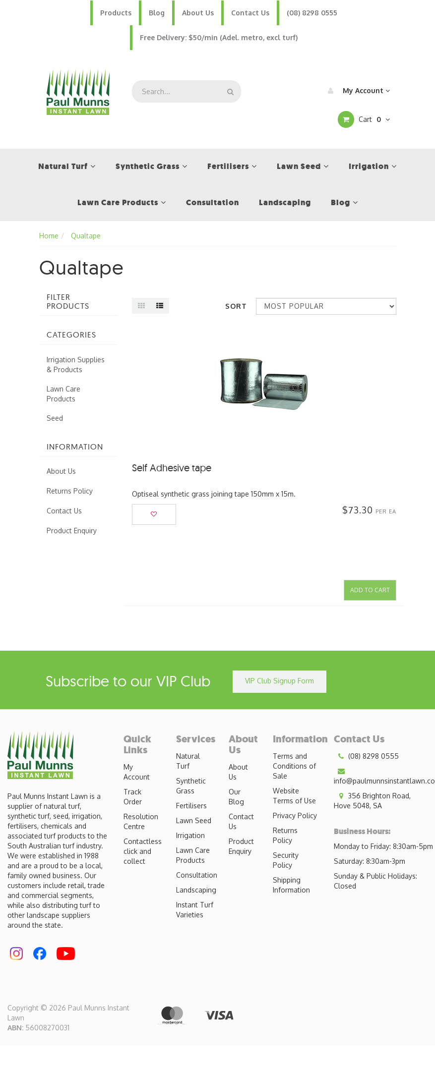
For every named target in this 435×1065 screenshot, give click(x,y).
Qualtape (86, 235)
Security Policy (286, 860)
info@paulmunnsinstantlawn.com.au (384, 775)
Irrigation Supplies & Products (76, 364)
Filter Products (68, 301)
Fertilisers (191, 805)
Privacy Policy (295, 815)
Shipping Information (291, 885)
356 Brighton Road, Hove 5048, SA (372, 800)
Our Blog (236, 796)
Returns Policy (70, 491)
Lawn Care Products (63, 394)
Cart (364, 119)
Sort (236, 306)
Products (115, 12)
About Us (198, 12)
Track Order (133, 796)
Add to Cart (370, 590)
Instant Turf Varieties (194, 909)
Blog (157, 12)
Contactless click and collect (143, 851)
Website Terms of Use (294, 795)
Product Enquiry (72, 530)
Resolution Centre (141, 821)
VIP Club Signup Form (279, 680)
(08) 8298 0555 (312, 12)
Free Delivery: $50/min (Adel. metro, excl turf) (219, 37)
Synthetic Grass (191, 786)
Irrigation (190, 835)
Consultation (196, 875)
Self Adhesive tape (171, 467)
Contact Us (250, 12)
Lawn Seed (193, 820)
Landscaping (196, 890)
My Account (356, 90)
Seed (55, 418)
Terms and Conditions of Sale (294, 766)
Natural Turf (188, 761)
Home (49, 235)
